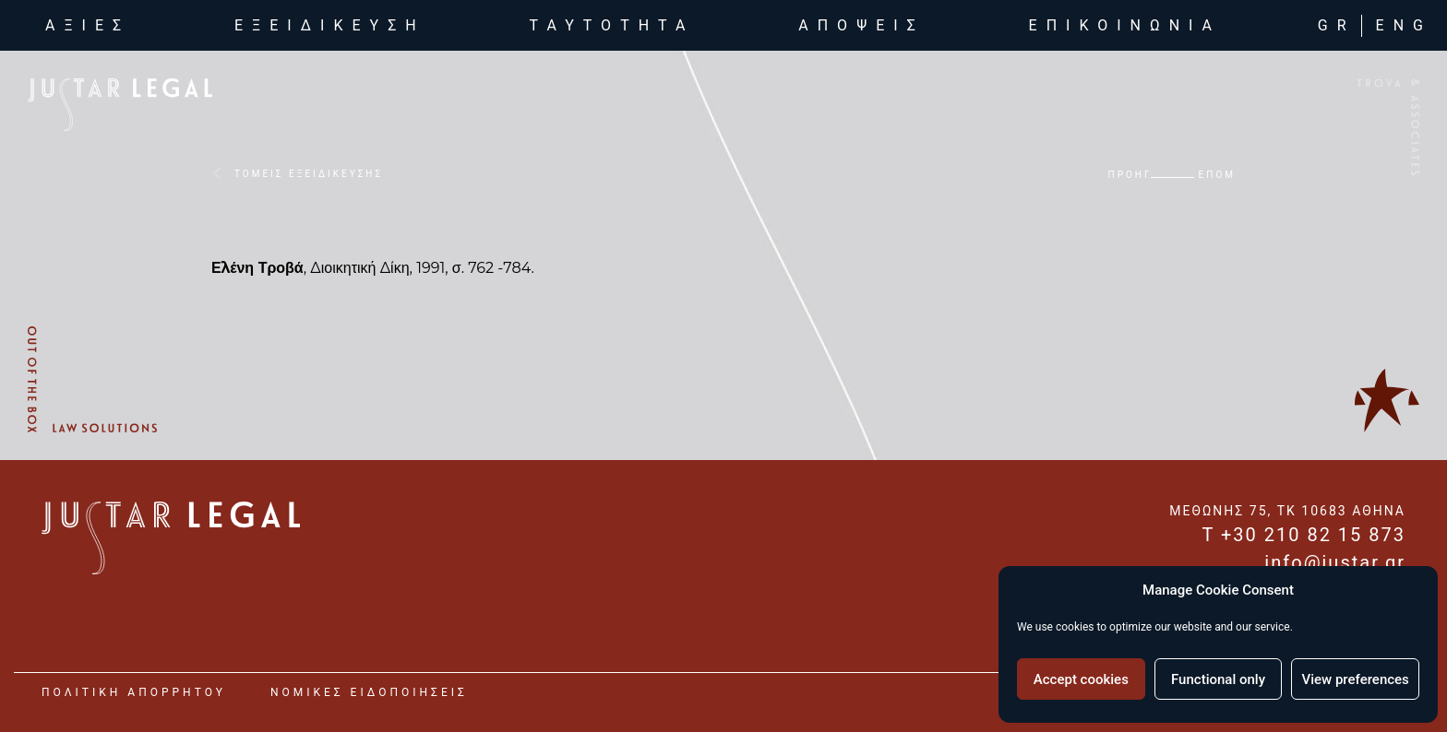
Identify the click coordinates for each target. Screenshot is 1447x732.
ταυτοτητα (612, 27)
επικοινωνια (1125, 27)
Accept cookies (1081, 679)
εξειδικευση (329, 27)
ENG (1404, 27)
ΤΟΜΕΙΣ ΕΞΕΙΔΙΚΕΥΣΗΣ (308, 174)
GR (1337, 27)
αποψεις (861, 27)
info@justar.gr (1334, 562)
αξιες (91, 26)
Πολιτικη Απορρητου (134, 692)
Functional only (1218, 679)
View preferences (1355, 679)
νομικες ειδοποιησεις (369, 692)
